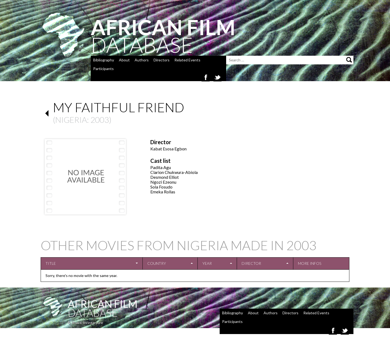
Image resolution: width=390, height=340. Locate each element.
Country (156, 263)
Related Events (187, 60)
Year (207, 263)
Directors (162, 60)
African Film (103, 304)
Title (51, 263)
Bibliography (103, 60)
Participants (103, 68)
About (124, 60)
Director (251, 263)
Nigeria (71, 119)
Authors (142, 60)
